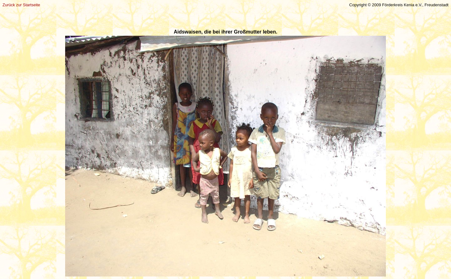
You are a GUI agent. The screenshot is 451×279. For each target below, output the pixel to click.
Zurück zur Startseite (21, 5)
